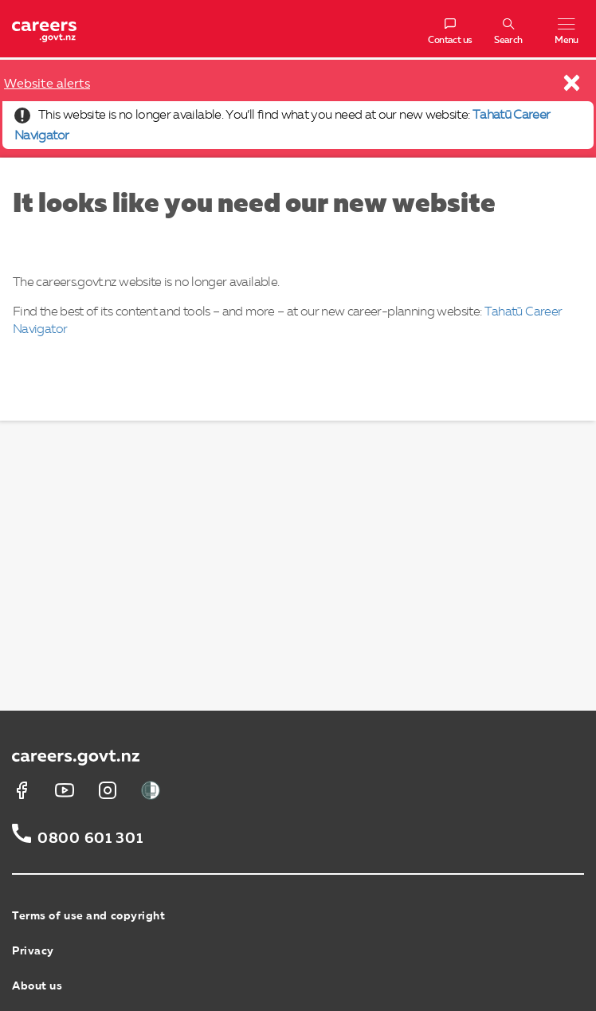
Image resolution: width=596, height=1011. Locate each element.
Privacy (33, 951)
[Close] (572, 87)
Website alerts (47, 84)
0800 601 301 (90, 839)
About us (37, 986)
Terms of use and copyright (89, 916)
